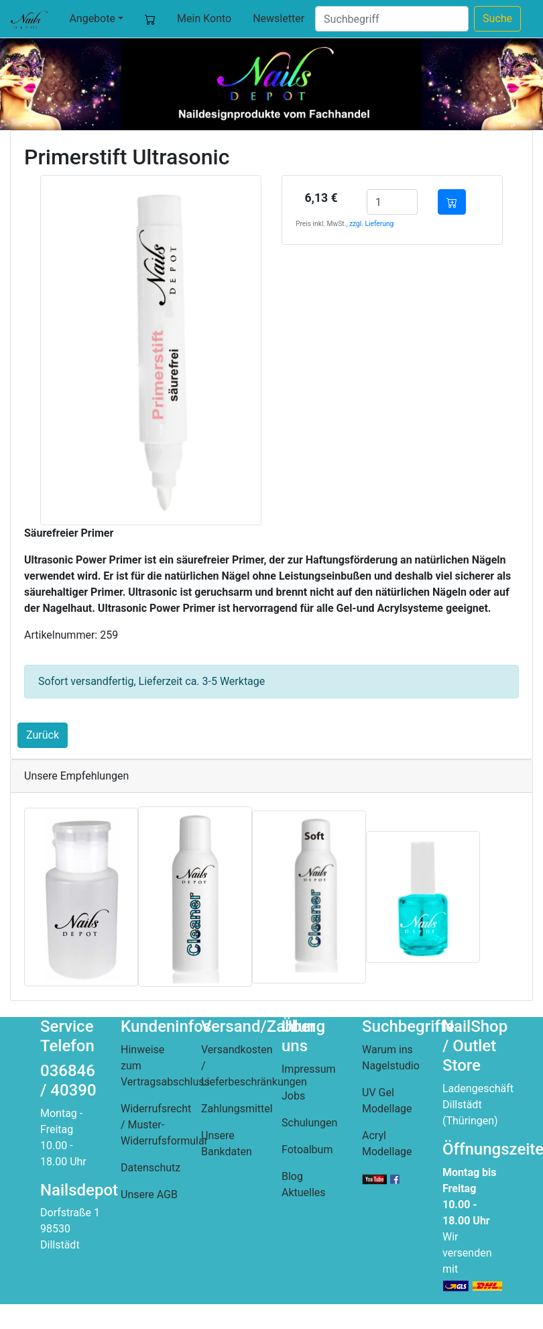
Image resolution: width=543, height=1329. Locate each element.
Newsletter (278, 18)
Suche (497, 18)
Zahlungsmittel (237, 1108)
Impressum (309, 1069)
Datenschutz (150, 1167)
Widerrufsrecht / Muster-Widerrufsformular (164, 1124)
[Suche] (392, 19)
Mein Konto (204, 18)
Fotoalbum (307, 1149)
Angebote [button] (92, 18)
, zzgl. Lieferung (370, 223)
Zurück (42, 735)
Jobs (293, 1095)
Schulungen (309, 1122)
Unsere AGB (149, 1194)
